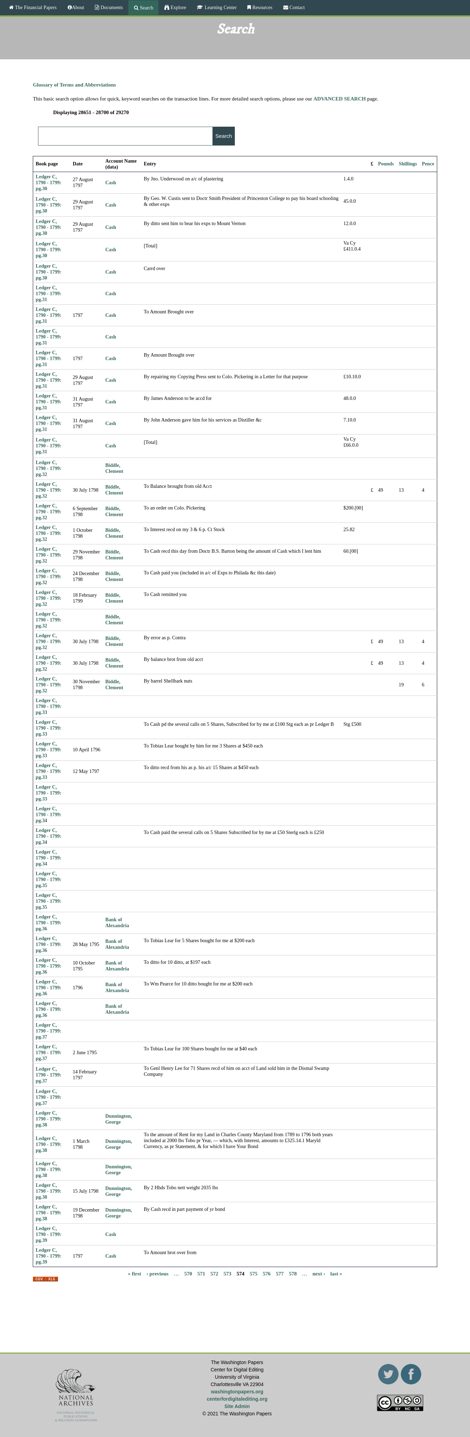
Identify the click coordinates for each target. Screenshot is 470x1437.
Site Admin (237, 1406)
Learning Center (220, 7)
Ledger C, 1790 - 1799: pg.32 (48, 468)
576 (267, 1273)
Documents (111, 7)
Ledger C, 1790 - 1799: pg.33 (48, 706)
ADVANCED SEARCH (339, 99)
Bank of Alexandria (117, 922)
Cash (110, 182)
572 (214, 1273)
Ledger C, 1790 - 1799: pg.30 (48, 182)
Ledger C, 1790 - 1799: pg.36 (48, 922)
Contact (296, 7)
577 (280, 1273)
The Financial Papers (35, 7)
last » (336, 1273)
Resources (262, 7)
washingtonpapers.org (237, 1391)
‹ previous (157, 1273)
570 (188, 1273)
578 (293, 1273)
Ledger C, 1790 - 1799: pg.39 (48, 1234)
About (78, 7)
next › (318, 1273)
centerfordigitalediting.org (237, 1399)
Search (146, 7)
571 (201, 1273)
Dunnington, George (118, 1119)
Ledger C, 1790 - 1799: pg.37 (48, 1031)
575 (253, 1273)
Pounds (386, 163)
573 (227, 1273)
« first (134, 1273)
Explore (177, 7)
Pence (428, 163)
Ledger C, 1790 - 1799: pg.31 (48, 293)
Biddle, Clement (114, 468)
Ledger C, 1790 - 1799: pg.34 (48, 814)
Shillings (408, 163)
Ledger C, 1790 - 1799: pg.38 (48, 1118)
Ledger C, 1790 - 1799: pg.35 (48, 879)
